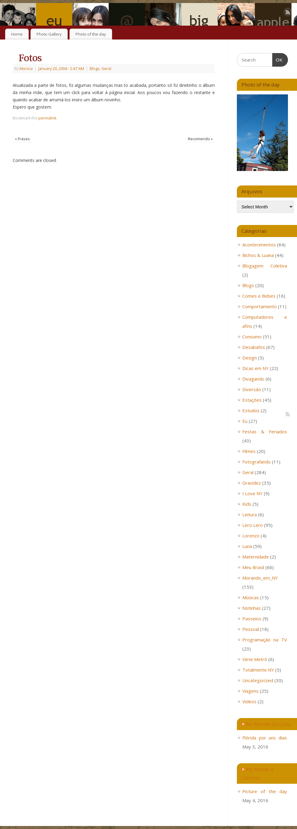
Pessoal (250, 629)
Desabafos (253, 347)
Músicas (250, 597)
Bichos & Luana (258, 255)
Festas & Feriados (264, 432)
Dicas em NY (255, 368)
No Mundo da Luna (268, 723)
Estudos (251, 410)
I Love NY (252, 493)
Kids (246, 504)
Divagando (253, 379)
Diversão (251, 389)
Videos (249, 701)
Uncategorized (257, 680)
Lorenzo (251, 536)
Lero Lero (252, 525)
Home (17, 34)
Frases (22, 138)
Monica (26, 68)
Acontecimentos (259, 245)
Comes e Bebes (259, 296)
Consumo (252, 337)
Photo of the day (91, 34)
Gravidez (251, 483)
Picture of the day (264, 791)
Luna (247, 546)
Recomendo (200, 138)
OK (277, 59)
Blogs (95, 68)
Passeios (251, 618)
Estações (252, 400)
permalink (47, 118)
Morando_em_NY (260, 578)
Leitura (249, 514)
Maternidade (255, 557)
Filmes (249, 451)
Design (249, 358)
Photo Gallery (49, 34)
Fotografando (256, 462)
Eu (244, 421)
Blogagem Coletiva (264, 266)
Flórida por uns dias (264, 738)
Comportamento (259, 306)
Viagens (250, 691)
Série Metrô (254, 659)
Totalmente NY (258, 670)
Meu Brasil (253, 567)
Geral (106, 68)
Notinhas (251, 608)
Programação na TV (264, 640)
